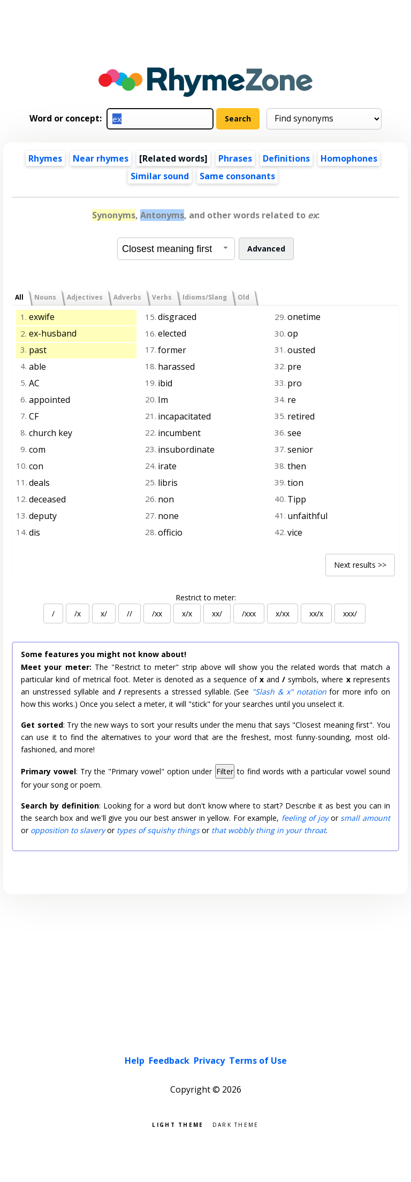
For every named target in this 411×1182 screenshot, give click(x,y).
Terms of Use (258, 1060)
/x (77, 613)
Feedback (169, 1060)
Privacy (209, 1060)
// (129, 613)
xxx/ (350, 613)
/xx (157, 613)
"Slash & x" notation (289, 692)
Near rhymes (100, 158)
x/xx (283, 613)
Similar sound (160, 176)
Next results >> (360, 565)
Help (134, 1060)
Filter (224, 771)
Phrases (235, 158)
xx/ (217, 613)
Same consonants (237, 176)
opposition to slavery (68, 830)
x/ (104, 613)
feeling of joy (304, 818)
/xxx (249, 613)
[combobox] (176, 249)
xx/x (316, 613)
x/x (187, 613)
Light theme (177, 1124)
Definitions (286, 158)
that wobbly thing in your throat (268, 830)
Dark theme (235, 1124)
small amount (365, 818)
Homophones (349, 158)
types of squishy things (158, 830)
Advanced (266, 248)
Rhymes (45, 158)
